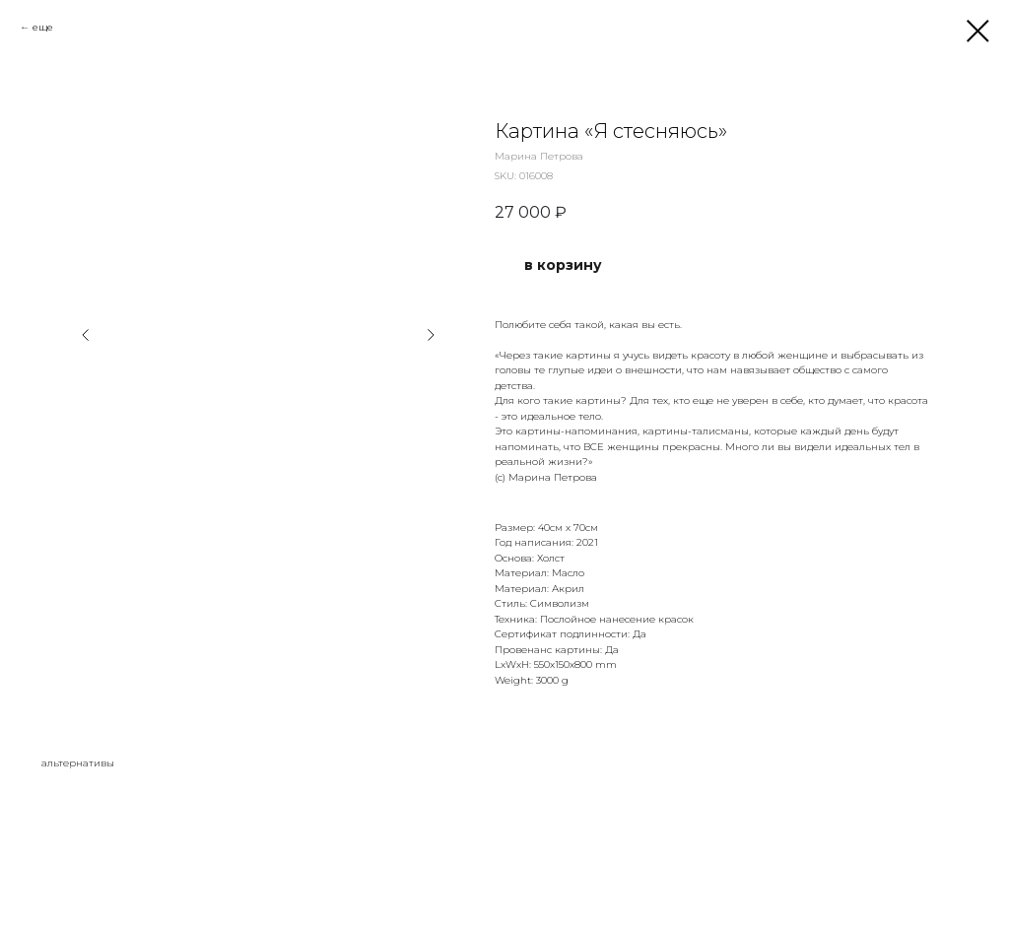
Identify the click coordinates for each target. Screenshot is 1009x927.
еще (43, 27)
